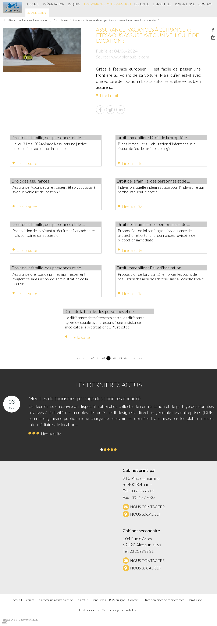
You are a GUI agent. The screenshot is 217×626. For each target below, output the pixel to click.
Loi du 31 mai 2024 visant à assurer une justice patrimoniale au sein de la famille (52, 146)
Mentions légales (112, 614)
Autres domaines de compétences (163, 604)
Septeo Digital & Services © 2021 (20, 624)
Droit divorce (60, 20)
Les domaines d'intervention (107, 4)
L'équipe (74, 4)
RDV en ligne (185, 4)
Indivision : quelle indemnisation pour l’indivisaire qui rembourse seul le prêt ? (158, 190)
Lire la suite (110, 95)
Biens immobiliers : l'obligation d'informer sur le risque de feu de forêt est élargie (159, 146)
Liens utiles (162, 4)
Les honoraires (89, 614)
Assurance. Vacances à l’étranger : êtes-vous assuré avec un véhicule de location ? (116, 20)
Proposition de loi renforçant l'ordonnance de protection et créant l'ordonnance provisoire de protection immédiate (160, 237)
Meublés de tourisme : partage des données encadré (84, 403)
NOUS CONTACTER (147, 511)
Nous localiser (145, 518)
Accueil (32, 4)
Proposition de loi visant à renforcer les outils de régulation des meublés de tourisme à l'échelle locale (157, 281)
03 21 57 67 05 (142, 495)
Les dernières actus (108, 389)
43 (109, 362)
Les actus (141, 4)
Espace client (37, 12)
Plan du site (194, 604)
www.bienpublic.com (130, 56)
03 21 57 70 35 (143, 502)
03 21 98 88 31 (141, 556)
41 (98, 362)
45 (120, 362)
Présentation (53, 4)
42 (103, 362)
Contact (205, 4)
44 (114, 362)
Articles (131, 614)
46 (125, 362)
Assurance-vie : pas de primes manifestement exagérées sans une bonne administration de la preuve (54, 281)
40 (92, 362)
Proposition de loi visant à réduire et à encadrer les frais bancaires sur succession (54, 235)
